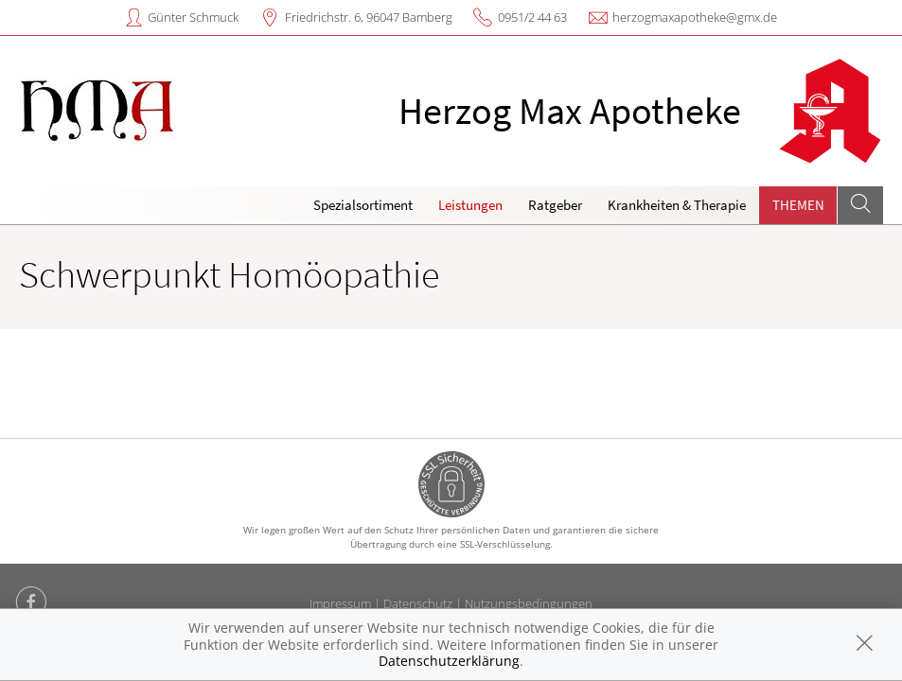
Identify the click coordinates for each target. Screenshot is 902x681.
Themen (798, 205)
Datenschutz (417, 603)
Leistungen (470, 205)
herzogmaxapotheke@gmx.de (694, 17)
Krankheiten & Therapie (677, 205)
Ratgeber (555, 205)
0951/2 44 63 (532, 17)
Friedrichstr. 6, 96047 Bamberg (368, 17)
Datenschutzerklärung (449, 661)
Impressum (340, 603)
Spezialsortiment (363, 205)
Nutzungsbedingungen (528, 603)
